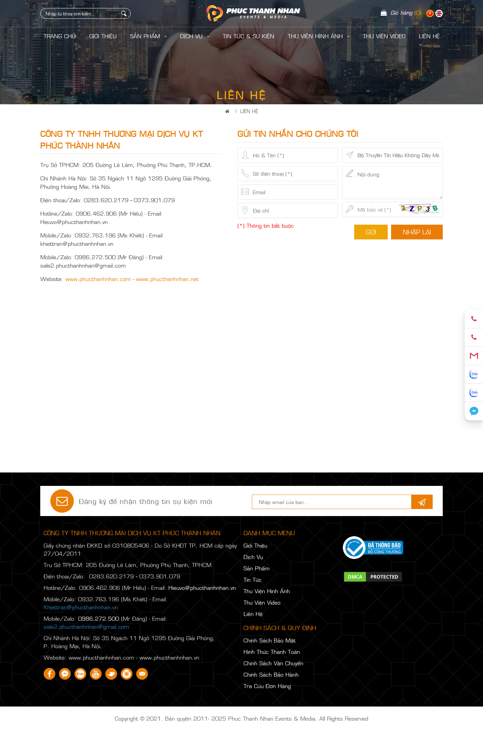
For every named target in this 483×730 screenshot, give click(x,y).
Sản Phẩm (148, 36)
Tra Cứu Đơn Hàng (267, 685)
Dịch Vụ (194, 36)
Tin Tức (253, 579)
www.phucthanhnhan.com (98, 278)
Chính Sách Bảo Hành (271, 674)
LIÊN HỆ (429, 36)
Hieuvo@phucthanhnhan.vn (202, 587)
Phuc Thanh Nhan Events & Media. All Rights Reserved (298, 718)
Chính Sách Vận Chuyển (273, 663)
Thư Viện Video (384, 36)
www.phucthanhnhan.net (167, 278)
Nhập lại (417, 232)
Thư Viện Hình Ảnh (319, 36)
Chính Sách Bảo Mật (270, 640)
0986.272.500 (98, 618)
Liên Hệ (249, 111)
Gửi (371, 232)
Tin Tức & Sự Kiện (248, 36)
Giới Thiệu (103, 36)
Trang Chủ (60, 36)
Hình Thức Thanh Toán (272, 651)
